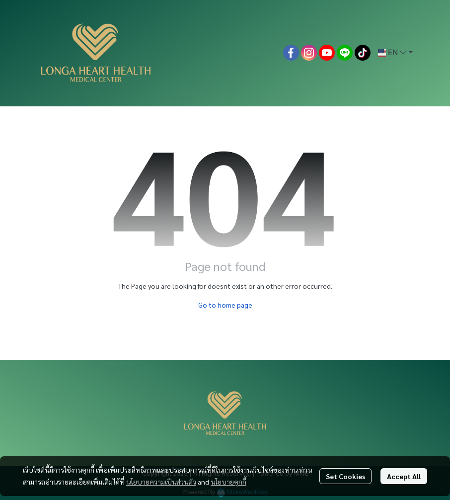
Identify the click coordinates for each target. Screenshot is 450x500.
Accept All (404, 476)
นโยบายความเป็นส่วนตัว (161, 481)
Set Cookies (345, 476)
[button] (395, 53)
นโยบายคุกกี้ (228, 481)
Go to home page (225, 304)
